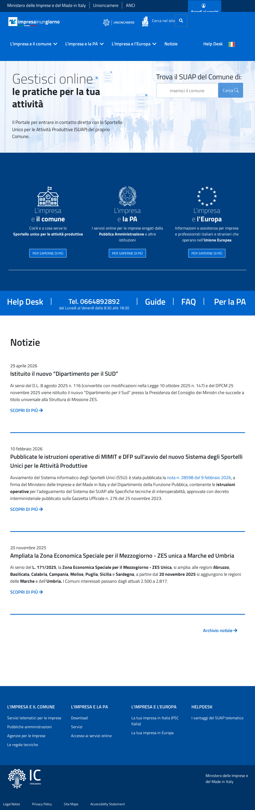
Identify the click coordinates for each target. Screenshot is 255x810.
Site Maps (71, 804)
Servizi (76, 727)
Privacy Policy (42, 804)
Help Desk (213, 43)
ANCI (130, 5)
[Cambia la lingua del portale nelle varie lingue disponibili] (232, 44)
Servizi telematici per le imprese (34, 718)
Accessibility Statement (107, 804)
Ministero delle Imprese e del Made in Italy (46, 5)
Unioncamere (105, 5)
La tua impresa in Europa (152, 733)
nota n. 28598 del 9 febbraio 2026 (199, 477)
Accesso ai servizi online (91, 736)
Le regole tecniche (22, 745)
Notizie (171, 43)
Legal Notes (11, 804)
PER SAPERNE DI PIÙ (48, 253)
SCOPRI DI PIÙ (26, 410)
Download (79, 718)
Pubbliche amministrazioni (29, 727)
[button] (31, 43)
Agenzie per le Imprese (26, 736)
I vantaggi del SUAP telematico (217, 718)
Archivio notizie (220, 630)
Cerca (231, 90)
